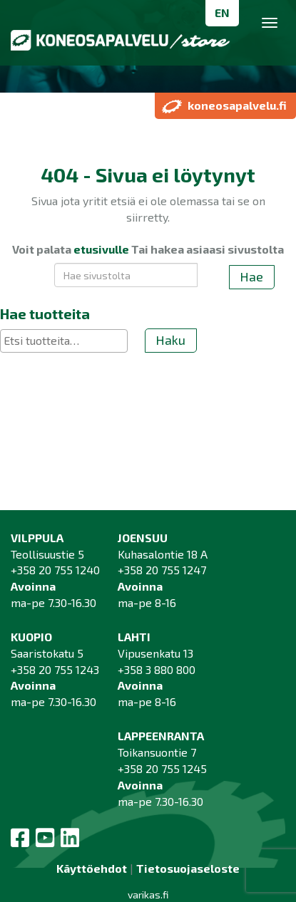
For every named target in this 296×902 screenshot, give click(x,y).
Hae (251, 276)
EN (222, 12)
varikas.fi (148, 894)
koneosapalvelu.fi (224, 105)
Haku (170, 340)
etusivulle (101, 249)
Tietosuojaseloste (188, 868)
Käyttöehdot (91, 868)
